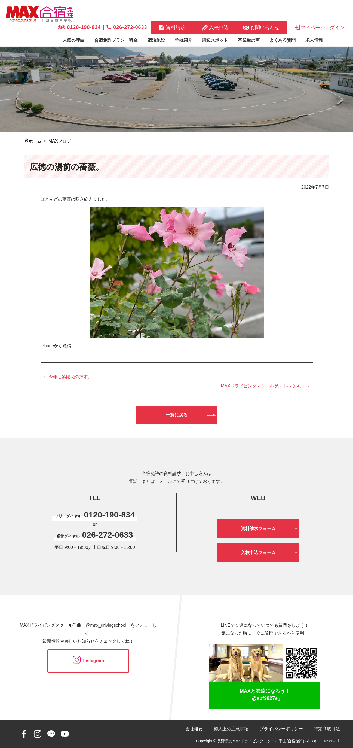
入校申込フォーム (258, 552)
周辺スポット (215, 40)
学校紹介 (183, 40)
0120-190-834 (79, 27)
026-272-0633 (126, 27)
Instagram (88, 660)
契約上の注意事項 (231, 728)
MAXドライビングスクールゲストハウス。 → (265, 386)
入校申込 (215, 28)
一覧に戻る (177, 415)
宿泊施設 (156, 40)
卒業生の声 (249, 40)
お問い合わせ (261, 27)
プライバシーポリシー (281, 728)
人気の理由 (73, 40)
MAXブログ (59, 141)
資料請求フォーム (258, 528)
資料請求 (172, 27)
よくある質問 (282, 40)
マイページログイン (320, 28)
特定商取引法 (327, 728)
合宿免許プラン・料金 (116, 40)
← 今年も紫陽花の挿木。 (67, 376)
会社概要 (194, 728)
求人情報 (314, 40)
